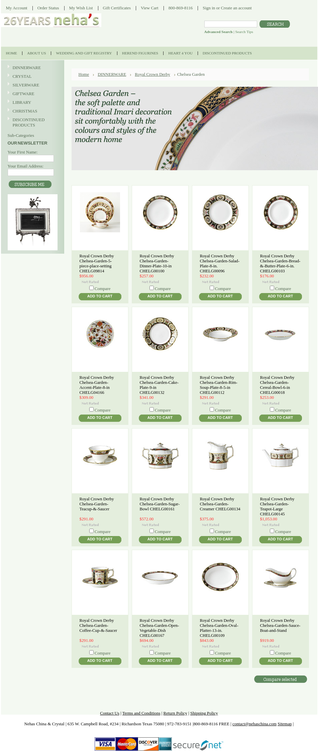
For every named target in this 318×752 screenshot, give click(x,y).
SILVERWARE (32, 85)
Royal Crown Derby (152, 74)
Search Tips (244, 32)
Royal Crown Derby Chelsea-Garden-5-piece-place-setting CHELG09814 (97, 263)
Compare (103, 288)
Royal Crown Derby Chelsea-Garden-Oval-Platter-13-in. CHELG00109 (219, 628)
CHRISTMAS (32, 111)
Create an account (236, 7)
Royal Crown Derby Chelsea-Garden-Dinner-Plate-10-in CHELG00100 (157, 263)
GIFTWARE (32, 94)
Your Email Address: (26, 166)
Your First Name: (23, 152)
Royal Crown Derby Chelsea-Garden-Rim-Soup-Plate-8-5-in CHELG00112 (218, 385)
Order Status (48, 7)
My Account (16, 7)
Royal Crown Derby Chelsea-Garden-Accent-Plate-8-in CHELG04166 (97, 385)
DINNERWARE (32, 68)
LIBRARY (22, 102)
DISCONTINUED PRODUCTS (32, 122)
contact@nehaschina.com (254, 723)
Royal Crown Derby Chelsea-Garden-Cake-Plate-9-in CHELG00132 (159, 385)
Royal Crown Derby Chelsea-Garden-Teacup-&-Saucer (97, 504)
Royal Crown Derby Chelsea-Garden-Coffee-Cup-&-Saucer (98, 625)
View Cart (149, 7)
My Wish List (81, 7)
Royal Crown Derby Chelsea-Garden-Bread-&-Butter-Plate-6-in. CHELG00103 (280, 263)
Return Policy (175, 713)
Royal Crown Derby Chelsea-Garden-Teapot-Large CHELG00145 (277, 506)
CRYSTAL (32, 76)
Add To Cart (99, 296)
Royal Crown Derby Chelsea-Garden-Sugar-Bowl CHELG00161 (160, 504)
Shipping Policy (204, 713)
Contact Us (109, 713)
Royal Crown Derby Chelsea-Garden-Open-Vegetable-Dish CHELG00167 (159, 628)
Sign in (209, 7)
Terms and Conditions (141, 713)
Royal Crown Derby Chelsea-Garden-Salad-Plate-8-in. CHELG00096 (220, 263)
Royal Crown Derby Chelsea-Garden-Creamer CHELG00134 (220, 504)
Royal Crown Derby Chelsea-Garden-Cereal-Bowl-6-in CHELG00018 (277, 385)
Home (84, 74)
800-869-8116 (181, 7)
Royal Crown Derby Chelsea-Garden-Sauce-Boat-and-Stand (280, 625)
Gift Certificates (117, 7)
